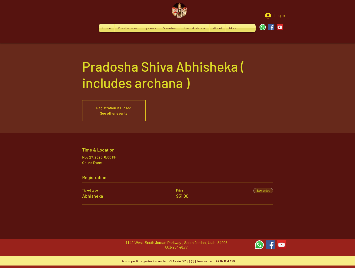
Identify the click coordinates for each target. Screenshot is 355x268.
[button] (128, 28)
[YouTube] (280, 27)
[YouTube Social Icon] (281, 244)
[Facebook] (271, 27)
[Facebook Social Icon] (270, 244)
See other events (113, 113)
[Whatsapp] (262, 27)
